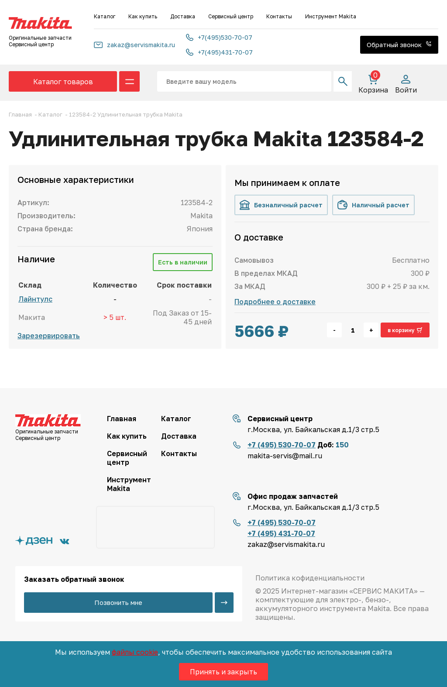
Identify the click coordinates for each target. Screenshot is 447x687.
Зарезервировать (48, 335)
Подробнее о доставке (275, 301)
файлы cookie (135, 652)
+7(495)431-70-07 (219, 52)
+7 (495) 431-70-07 (281, 533)
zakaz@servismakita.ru (134, 44)
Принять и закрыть (223, 671)
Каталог (104, 16)
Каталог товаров (63, 81)
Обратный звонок (399, 44)
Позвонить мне (118, 602)
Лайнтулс (35, 299)
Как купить (142, 16)
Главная (121, 418)
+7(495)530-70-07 (219, 37)
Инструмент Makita (330, 16)
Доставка (182, 16)
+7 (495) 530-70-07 (282, 444)
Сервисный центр (230, 16)
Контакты (279, 16)
